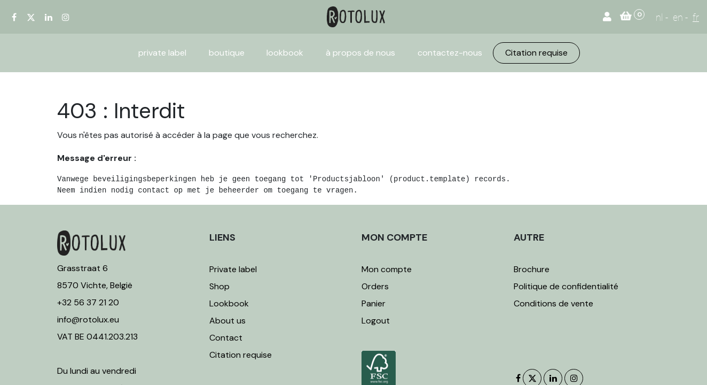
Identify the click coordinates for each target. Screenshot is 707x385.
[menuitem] (162, 53)
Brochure (531, 269)
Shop (219, 286)
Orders (375, 286)
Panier (374, 303)
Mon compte (387, 269)
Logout (376, 320)
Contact (225, 337)
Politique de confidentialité (566, 286)
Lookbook (229, 303)
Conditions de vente (553, 303)
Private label (234, 269)
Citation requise (240, 354)
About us (227, 320)
